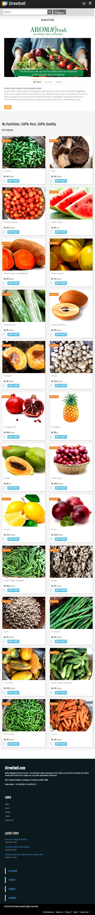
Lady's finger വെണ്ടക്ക (14, 580)
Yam (53, 171)
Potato (54, 375)
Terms (7, 816)
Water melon (57, 222)
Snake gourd (9, 324)
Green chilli (9, 734)
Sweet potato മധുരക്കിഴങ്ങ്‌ (16, 273)
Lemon (7, 529)
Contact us (9, 820)
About (7, 808)
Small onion (56, 478)
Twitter (12, 879)
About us (59, 912)
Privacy (7, 812)
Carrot (54, 734)
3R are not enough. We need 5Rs (16, 839)
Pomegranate (10, 427)
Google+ (12, 888)
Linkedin (12, 897)
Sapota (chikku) (58, 324)
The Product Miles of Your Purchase (17, 847)
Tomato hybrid (10, 222)
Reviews (59, 82)
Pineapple (55, 427)
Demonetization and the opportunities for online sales (24, 855)
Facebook (12, 870)
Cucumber (8, 682)
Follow (8, 107)
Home (7, 804)
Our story (37, 82)
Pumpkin (8, 375)
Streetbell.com (48, 912)
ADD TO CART (13, 181)
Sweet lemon (57, 273)
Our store (48, 82)
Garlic (6, 631)
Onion (54, 529)
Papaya (7, 478)
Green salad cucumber (61, 682)
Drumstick (56, 631)
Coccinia (7, 171)
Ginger (54, 580)
